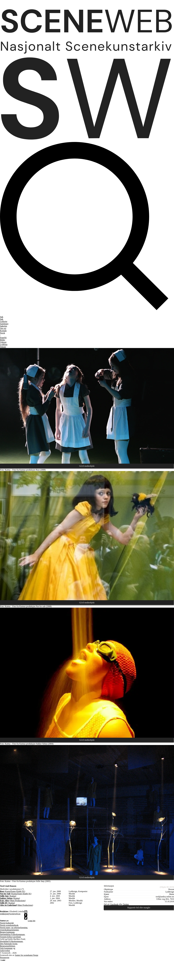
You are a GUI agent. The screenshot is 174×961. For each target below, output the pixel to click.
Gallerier (3, 321)
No (2, 333)
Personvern (4, 958)
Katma (8, 892)
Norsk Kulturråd (6, 923)
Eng (3, 337)
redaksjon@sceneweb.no (10, 914)
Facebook (114, 904)
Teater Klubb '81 (17, 892)
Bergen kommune (7, 932)
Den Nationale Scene (8, 944)
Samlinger (4, 324)
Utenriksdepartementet (9, 930)
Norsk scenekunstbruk (9, 925)
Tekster (3, 347)
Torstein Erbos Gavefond (10, 937)
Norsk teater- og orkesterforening (13, 928)
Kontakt (3, 331)
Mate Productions (17, 901)
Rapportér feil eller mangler (138, 908)
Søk (1, 319)
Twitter (126, 904)
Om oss (3, 328)
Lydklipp (3, 344)
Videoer (3, 342)
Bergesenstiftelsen (7, 946)
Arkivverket (5, 951)
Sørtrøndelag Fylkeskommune (12, 935)
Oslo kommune (6, 948)
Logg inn (31, 921)
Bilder (2, 340)
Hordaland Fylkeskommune (11, 942)
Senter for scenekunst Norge (26, 955)
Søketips (3, 326)
